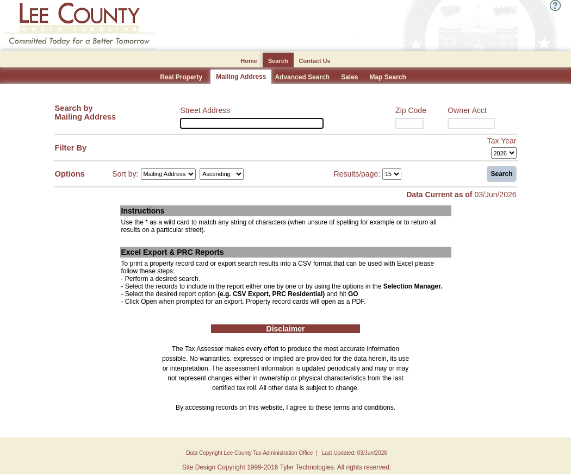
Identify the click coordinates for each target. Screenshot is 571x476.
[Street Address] (252, 123)
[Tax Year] (504, 153)
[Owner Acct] (471, 123)
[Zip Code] (409, 123)
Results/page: (357, 173)
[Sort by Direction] (222, 174)
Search (501, 174)
